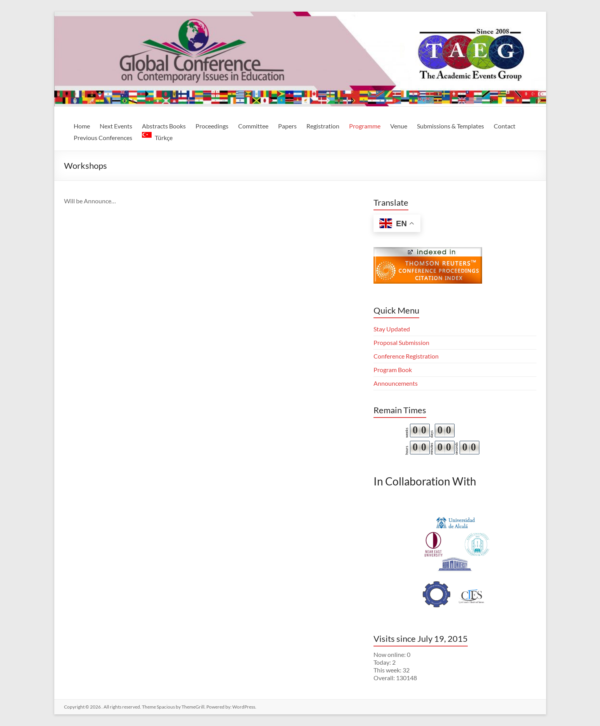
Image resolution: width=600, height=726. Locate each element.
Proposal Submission (401, 342)
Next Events (116, 126)
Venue (398, 126)
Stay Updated (391, 329)
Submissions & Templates (450, 126)
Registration (322, 126)
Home (82, 126)
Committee (253, 126)
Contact (504, 126)
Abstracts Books (164, 126)
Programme (364, 126)
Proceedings (211, 126)
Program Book (392, 369)
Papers (287, 126)
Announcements (395, 383)
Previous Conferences (103, 137)
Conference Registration (406, 356)
